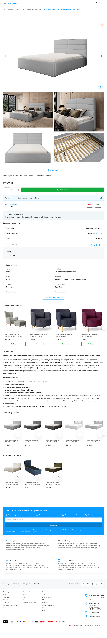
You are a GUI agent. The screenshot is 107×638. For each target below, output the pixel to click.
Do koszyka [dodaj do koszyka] (15, 344)
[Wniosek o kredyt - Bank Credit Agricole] (63, 621)
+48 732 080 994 (94, 595)
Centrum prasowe (47, 597)
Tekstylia (6, 600)
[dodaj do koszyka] (18, 434)
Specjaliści (26, 584)
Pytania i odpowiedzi (29, 602)
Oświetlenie (6, 597)
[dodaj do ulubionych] (101, 25)
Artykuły (36, 584)
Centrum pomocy (93, 616)
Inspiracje (16, 584)
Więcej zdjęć (53, 170)
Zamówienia (27, 592)
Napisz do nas (92, 612)
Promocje (6, 608)
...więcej (35, 531)
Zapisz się (53, 525)
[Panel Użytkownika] (96, 3)
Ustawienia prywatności (49, 608)
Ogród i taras (7, 602)
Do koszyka (62, 190)
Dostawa (25, 594)
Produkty (6, 584)
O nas (44, 594)
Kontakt (44, 610)
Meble (5, 594)
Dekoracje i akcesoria (10, 605)
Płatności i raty (27, 597)
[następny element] (104, 328)
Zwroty (25, 600)
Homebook (45, 592)
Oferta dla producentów (49, 600)
